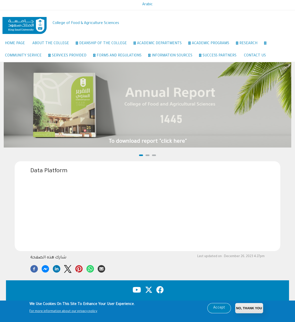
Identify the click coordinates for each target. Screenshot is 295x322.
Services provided (72, 56)
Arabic (147, 5)
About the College (53, 44)
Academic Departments (162, 44)
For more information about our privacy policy (63, 311)
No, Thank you (249, 308)
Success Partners (219, 56)
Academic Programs (213, 44)
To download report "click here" (148, 142)
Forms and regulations (122, 56)
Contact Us (255, 56)
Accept (219, 308)
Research (251, 44)
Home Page (15, 44)
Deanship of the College (105, 44)
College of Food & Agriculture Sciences (86, 23)
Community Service (26, 56)
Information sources (175, 56)
